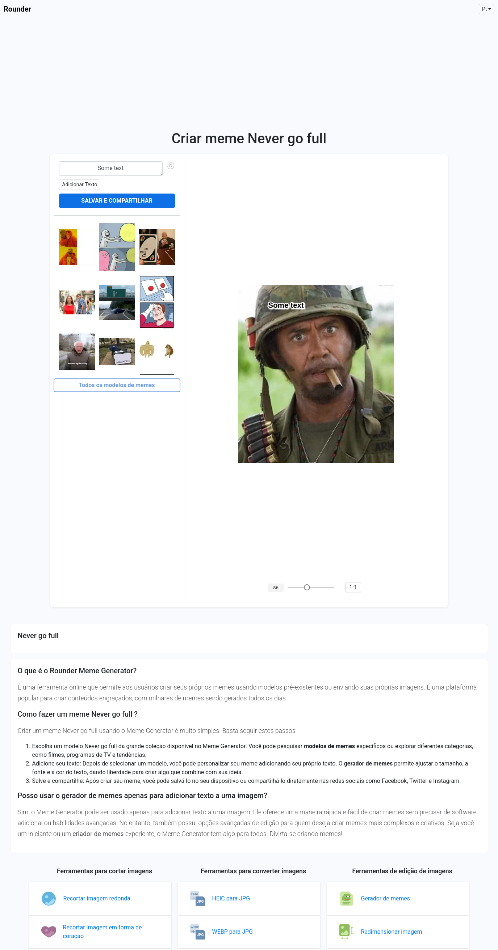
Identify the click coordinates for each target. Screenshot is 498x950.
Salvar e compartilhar (116, 200)
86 (276, 587)
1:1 (353, 587)
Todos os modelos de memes (117, 385)
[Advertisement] (249, 72)
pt (484, 9)
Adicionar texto (79, 184)
